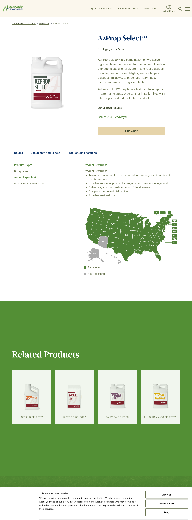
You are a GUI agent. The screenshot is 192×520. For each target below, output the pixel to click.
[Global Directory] (169, 9)
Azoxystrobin (21, 183)
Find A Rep (131, 131)
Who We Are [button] (150, 8)
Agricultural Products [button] (101, 8)
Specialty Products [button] (128, 8)
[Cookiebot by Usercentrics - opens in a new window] (19, 514)
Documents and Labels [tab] (45, 152)
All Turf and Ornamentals (24, 23)
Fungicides (44, 23)
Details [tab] (18, 152)
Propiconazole (36, 183)
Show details (157, 514)
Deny (167, 501)
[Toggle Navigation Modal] (187, 8)
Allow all (167, 483)
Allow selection (167, 492)
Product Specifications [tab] (82, 152)
